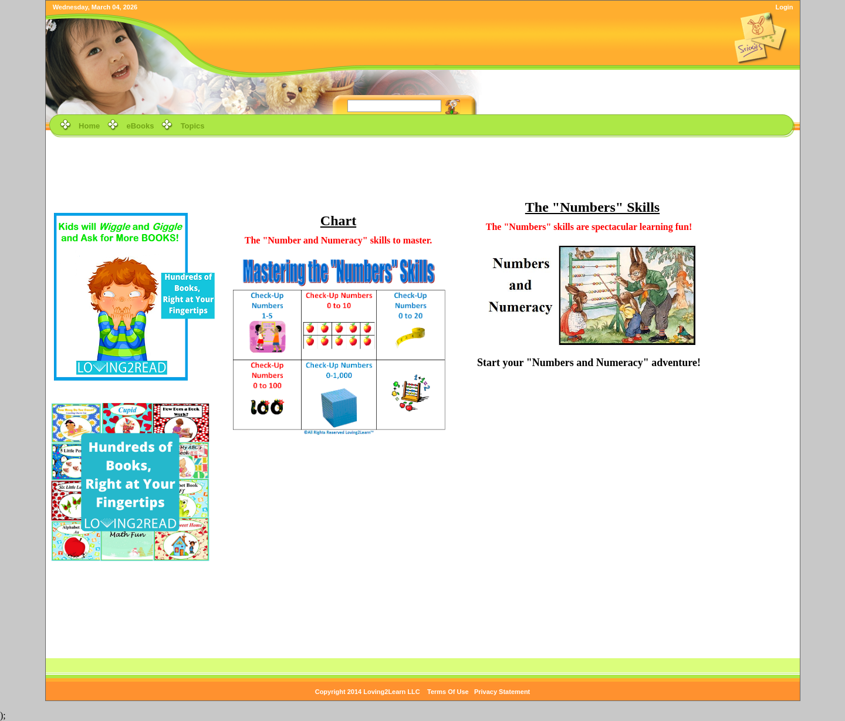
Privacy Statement (502, 691)
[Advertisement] (422, 166)
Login (784, 7)
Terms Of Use (448, 691)
